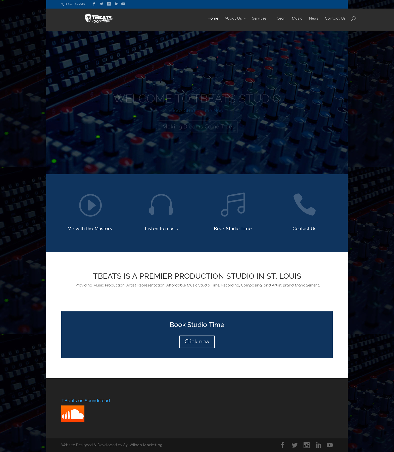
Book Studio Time (233, 228)
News (290, 18)
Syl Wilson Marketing (142, 445)
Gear (258, 18)
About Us (210, 18)
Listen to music (161, 228)
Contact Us (312, 18)
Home (189, 18)
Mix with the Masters (89, 228)
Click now (197, 342)
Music (274, 18)
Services (236, 18)
